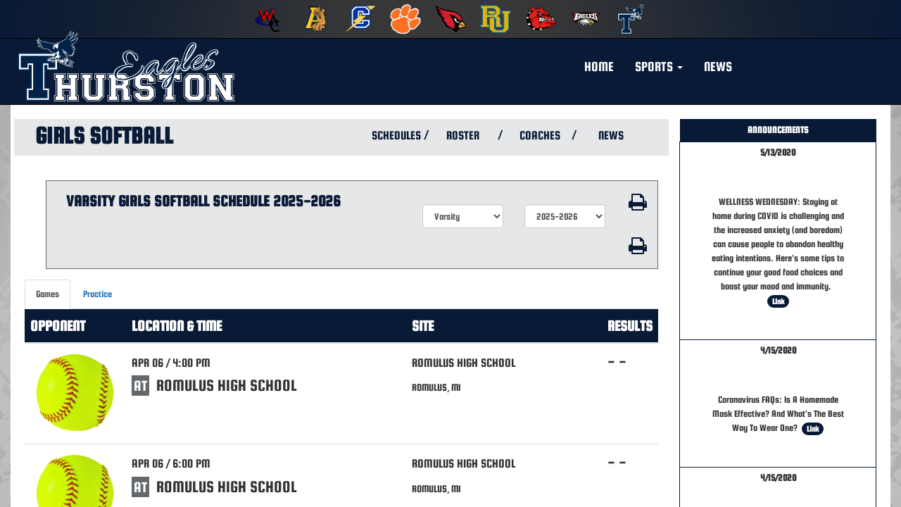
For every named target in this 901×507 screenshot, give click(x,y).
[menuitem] (270, 19)
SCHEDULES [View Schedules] (394, 135)
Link (778, 301)
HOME (599, 66)
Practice (97, 294)
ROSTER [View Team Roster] (462, 135)
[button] (658, 66)
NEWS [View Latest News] (611, 135)
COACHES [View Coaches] (539, 135)
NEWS (718, 66)
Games (47, 294)
